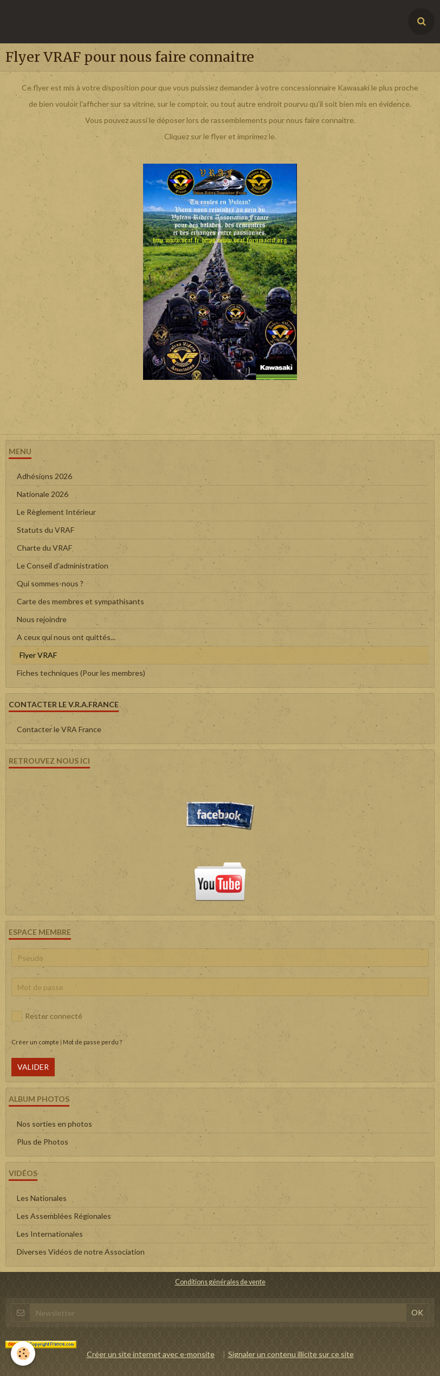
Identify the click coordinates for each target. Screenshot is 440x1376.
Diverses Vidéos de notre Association (81, 1251)
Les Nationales (42, 1198)
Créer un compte (35, 1041)
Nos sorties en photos (54, 1123)
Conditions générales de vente (220, 1282)
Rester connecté (46, 1016)
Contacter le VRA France (59, 729)
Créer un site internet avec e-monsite (151, 1354)
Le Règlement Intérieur (56, 511)
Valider (33, 1066)
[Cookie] (23, 1353)
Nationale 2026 (42, 494)
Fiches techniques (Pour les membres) (81, 672)
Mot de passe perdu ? (92, 1041)
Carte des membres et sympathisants (80, 601)
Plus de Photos (42, 1141)
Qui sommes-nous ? (50, 583)
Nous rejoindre (42, 619)
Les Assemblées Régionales (64, 1215)
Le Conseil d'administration (62, 565)
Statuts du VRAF (45, 529)
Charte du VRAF (44, 547)
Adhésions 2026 (44, 476)
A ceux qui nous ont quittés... (66, 637)
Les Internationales (50, 1233)
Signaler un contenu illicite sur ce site (291, 1354)
